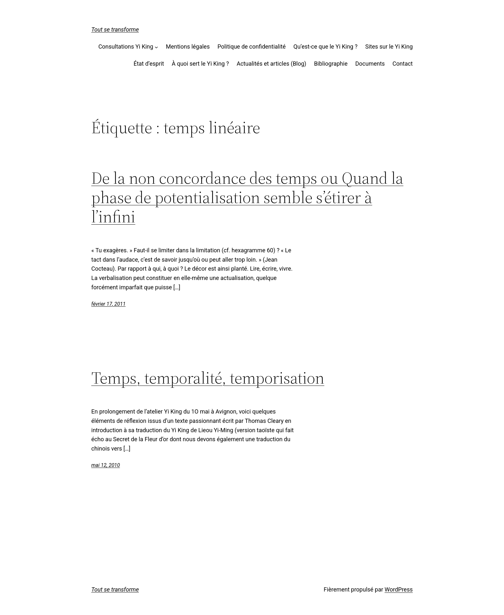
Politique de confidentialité (251, 46)
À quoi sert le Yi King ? (200, 63)
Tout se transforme (115, 29)
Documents (370, 63)
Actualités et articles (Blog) (271, 63)
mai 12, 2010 (105, 465)
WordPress (399, 589)
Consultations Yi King (125, 46)
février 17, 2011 (108, 304)
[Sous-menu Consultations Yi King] (156, 47)
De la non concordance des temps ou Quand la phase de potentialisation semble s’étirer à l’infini (247, 197)
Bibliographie (330, 63)
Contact (402, 63)
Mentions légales (188, 46)
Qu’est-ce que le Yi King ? (325, 46)
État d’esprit (148, 63)
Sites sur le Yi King (389, 46)
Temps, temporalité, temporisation (207, 377)
